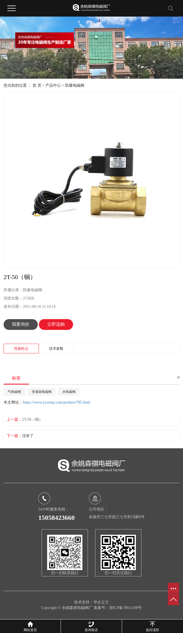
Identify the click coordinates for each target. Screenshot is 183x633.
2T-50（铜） (32, 419)
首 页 (37, 85)
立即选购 (56, 324)
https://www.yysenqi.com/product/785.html (56, 402)
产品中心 (53, 85)
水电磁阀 (69, 392)
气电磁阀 (14, 392)
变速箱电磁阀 (42, 392)
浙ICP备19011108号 (125, 608)
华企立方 (101, 602)
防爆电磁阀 (74, 85)
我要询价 (20, 324)
